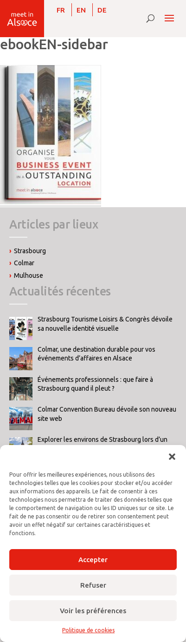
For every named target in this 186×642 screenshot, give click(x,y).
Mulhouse (28, 275)
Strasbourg (30, 251)
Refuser (93, 585)
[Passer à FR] (61, 9)
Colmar (24, 263)
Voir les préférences (93, 611)
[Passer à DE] (102, 9)
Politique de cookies (88, 630)
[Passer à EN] (81, 9)
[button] (172, 456)
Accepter (93, 559)
